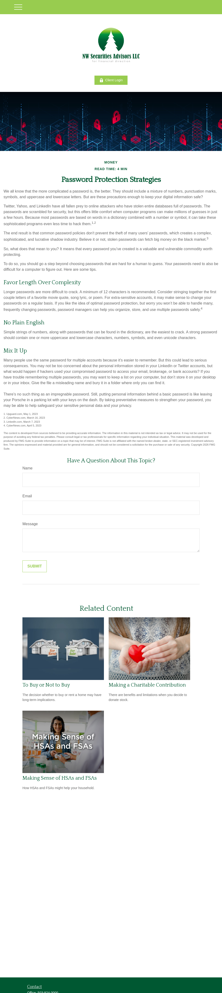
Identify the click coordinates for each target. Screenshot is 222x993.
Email (27, 496)
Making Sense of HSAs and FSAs (59, 778)
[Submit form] (34, 566)
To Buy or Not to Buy (46, 685)
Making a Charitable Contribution (147, 685)
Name (27, 468)
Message (30, 524)
